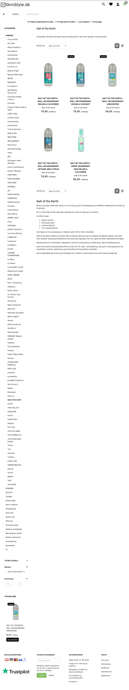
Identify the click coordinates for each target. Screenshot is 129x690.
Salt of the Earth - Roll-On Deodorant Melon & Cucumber (48, 101)
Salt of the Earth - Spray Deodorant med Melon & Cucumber (80, 167)
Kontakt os (73, 681)
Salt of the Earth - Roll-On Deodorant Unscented (15, 628)
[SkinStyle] (15, 4)
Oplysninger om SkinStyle (79, 660)
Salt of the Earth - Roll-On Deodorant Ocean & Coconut (80, 101)
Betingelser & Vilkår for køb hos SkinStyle (78, 670)
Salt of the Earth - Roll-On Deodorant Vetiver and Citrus (48, 166)
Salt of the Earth (48, 107)
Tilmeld (41, 675)
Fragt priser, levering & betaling (78, 664)
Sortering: (41, 45)
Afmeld (51, 675)
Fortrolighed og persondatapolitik (76, 676)
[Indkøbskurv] (125, 4)
